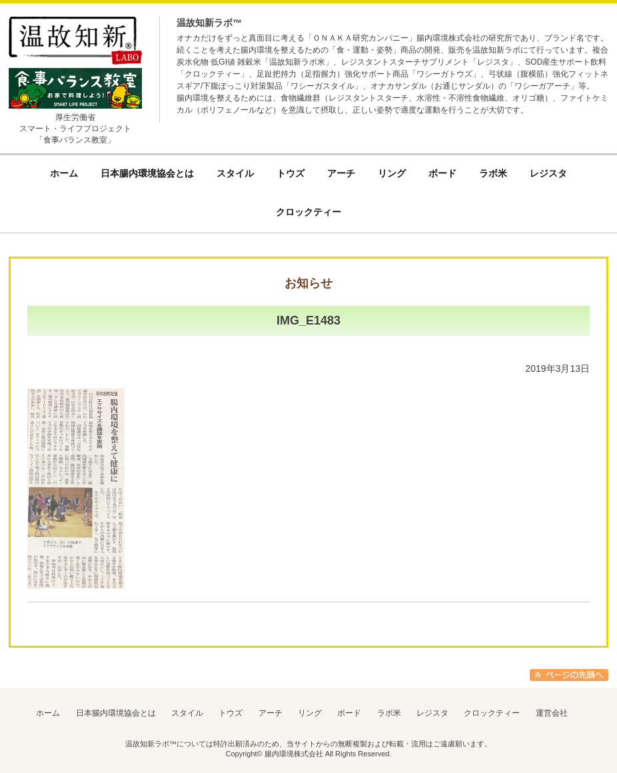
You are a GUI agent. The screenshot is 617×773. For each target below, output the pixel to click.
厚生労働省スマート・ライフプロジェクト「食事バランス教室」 (75, 129)
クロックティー (492, 713)
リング (310, 713)
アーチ (271, 713)
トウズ (231, 713)
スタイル (187, 713)
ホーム (48, 713)
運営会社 (552, 713)
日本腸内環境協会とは (116, 713)
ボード (349, 713)
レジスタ (432, 713)
